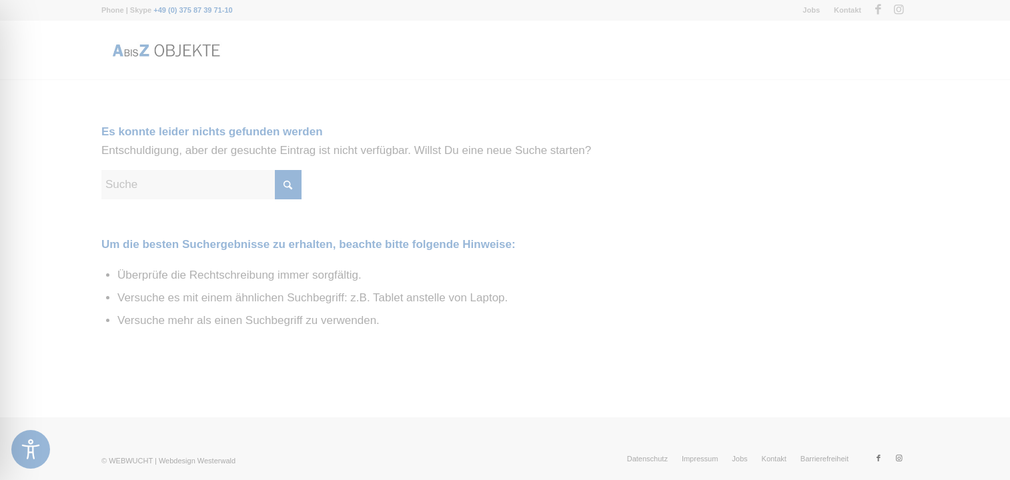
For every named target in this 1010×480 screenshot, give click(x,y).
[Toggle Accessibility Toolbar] (30, 449)
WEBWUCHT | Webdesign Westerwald (172, 461)
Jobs (811, 10)
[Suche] (201, 184)
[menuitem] (811, 10)
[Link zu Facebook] (878, 10)
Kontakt (847, 10)
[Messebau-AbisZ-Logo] (165, 50)
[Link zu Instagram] (899, 10)
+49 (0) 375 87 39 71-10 (192, 10)
